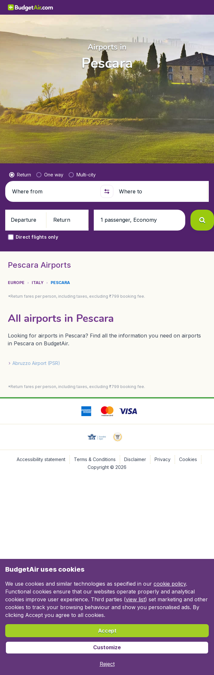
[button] (106, 191)
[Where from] (53, 191)
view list (135, 599)
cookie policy (170, 583)
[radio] (20, 174)
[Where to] (160, 191)
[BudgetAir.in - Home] (31, 7)
